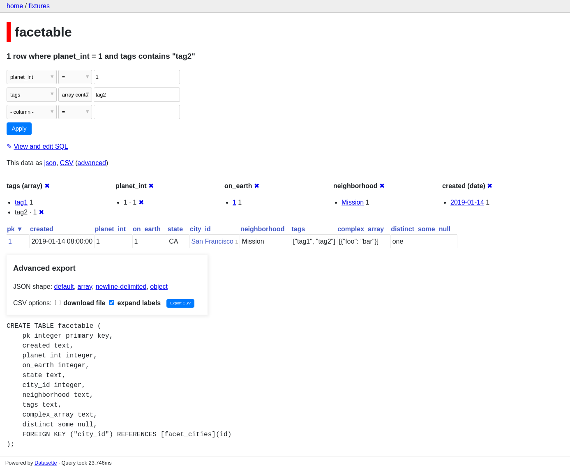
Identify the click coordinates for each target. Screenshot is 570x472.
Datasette (46, 463)
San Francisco (212, 241)
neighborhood (262, 229)
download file (80, 302)
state (175, 229)
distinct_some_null (420, 229)
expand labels (135, 302)
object (159, 286)
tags (298, 229)
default (64, 286)
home (15, 5)
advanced (92, 162)
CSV (67, 162)
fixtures (39, 5)
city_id (200, 229)
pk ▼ (15, 229)
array (85, 286)
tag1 (21, 202)
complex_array (360, 229)
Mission (353, 202)
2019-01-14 (467, 202)
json (50, 162)
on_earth (147, 229)
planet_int (110, 229)
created (41, 229)
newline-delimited (121, 286)
